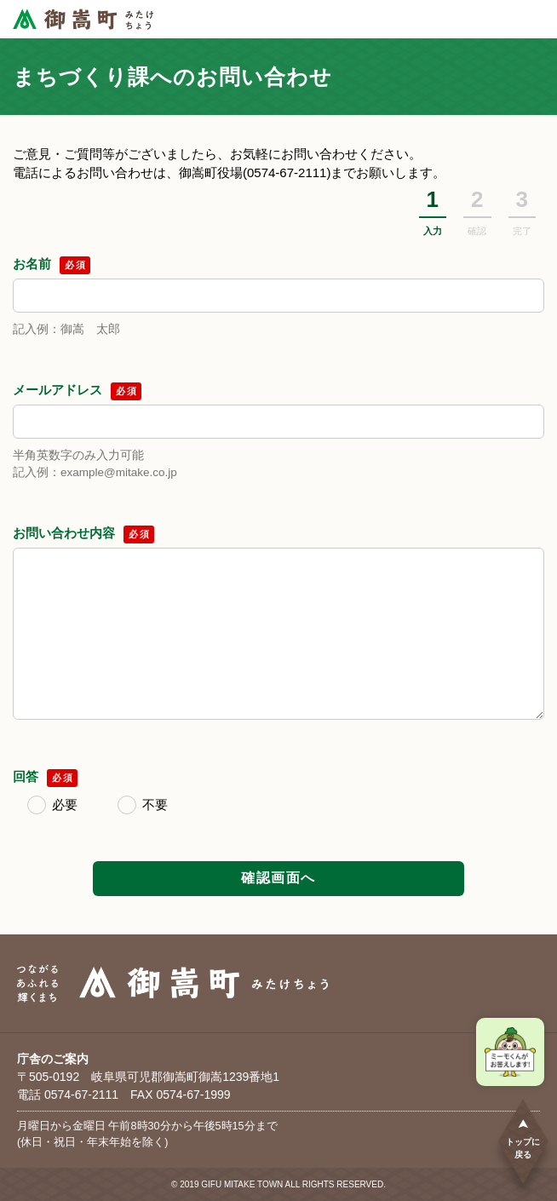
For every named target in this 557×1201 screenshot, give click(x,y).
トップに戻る (523, 1138)
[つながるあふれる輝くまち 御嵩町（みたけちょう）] (83, 19)
